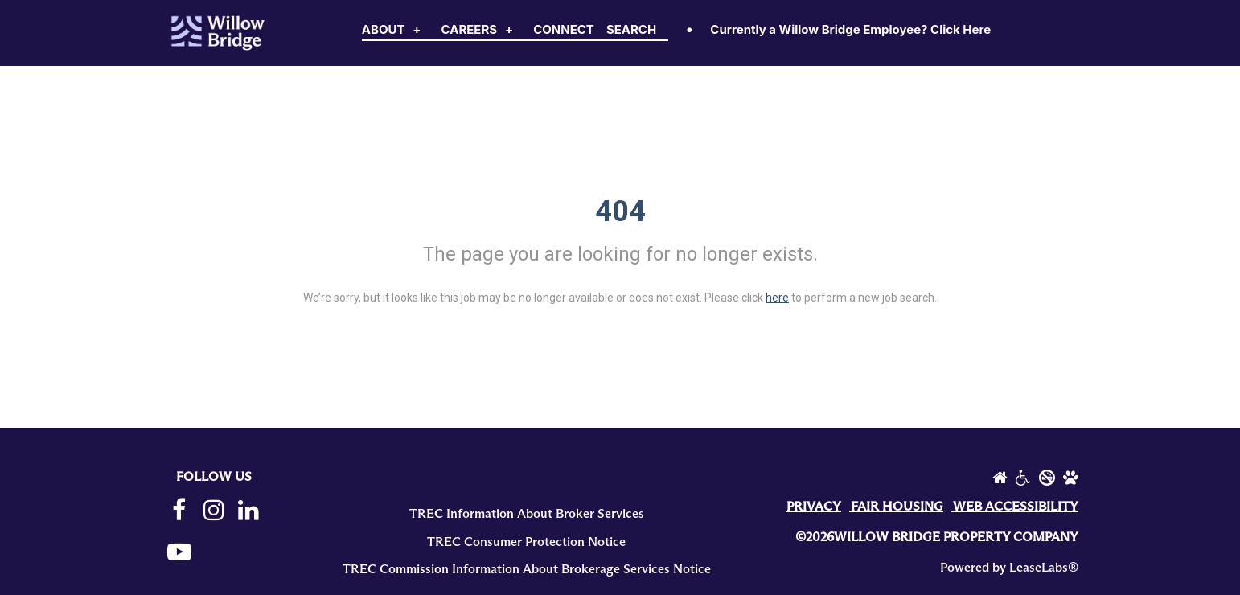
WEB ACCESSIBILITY (1015, 506)
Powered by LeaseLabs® (1009, 567)
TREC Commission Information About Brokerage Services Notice (527, 569)
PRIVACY (813, 506)
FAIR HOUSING (897, 506)
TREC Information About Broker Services (526, 513)
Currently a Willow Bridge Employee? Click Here (850, 29)
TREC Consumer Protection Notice (526, 542)
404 (620, 211)
